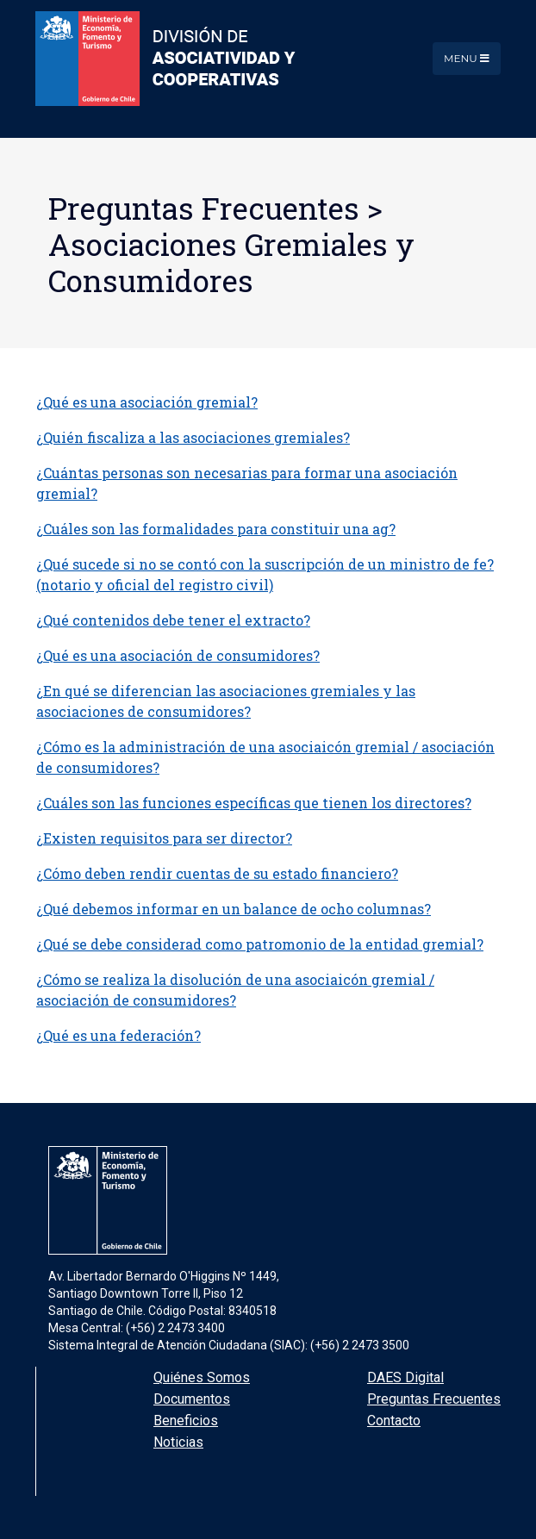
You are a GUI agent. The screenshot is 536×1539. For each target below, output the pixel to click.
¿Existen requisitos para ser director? (164, 838)
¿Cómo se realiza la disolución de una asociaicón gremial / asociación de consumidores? (235, 989)
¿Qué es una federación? (118, 1035)
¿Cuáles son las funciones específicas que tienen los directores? (253, 803)
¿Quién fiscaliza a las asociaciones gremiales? (193, 437)
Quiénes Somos (201, 1377)
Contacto (394, 1420)
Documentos (191, 1399)
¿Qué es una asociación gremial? (147, 402)
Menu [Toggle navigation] (466, 58)
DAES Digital (405, 1377)
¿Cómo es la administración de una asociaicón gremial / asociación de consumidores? (265, 757)
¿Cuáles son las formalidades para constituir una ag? (216, 529)
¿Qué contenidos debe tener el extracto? (173, 620)
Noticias (178, 1442)
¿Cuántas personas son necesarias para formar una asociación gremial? (247, 483)
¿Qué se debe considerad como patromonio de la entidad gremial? (259, 944)
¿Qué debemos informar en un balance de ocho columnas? (233, 909)
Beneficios (185, 1420)
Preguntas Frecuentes (434, 1399)
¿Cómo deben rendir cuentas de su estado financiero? (217, 873)
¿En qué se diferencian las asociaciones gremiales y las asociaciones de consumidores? (225, 701)
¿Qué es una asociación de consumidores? (178, 655)
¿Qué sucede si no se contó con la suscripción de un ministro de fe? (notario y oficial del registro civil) (265, 574)
